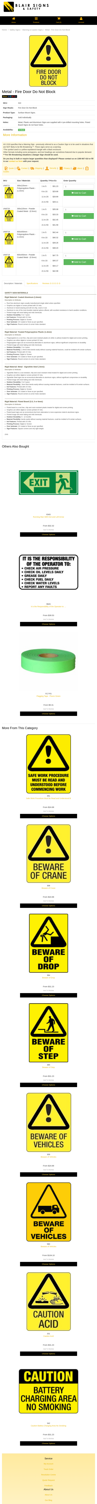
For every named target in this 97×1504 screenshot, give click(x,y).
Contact (24, 168)
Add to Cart (78, 193)
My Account (48, 1464)
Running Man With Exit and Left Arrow (48, 517)
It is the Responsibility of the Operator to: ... (48, 606)
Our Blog (48, 1500)
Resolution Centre (48, 1475)
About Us (48, 1495)
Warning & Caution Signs (32, 30)
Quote (11, 168)
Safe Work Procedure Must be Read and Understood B (48, 798)
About (79, 168)
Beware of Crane (48, 888)
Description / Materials (13, 283)
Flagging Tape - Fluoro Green (48, 696)
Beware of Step (48, 1067)
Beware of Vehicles (48, 1157)
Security (50, 168)
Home (4, 30)
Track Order (48, 1469)
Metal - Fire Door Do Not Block (57, 30)
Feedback (48, 1486)
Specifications (32, 283)
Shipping (38, 168)
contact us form (16, 161)
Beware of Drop (48, 978)
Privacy (67, 168)
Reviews (51, 283)
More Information (15, 135)
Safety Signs (15, 30)
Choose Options (48, 534)
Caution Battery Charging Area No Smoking (48, 1426)
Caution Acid (48, 1336)
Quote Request (48, 1480)
